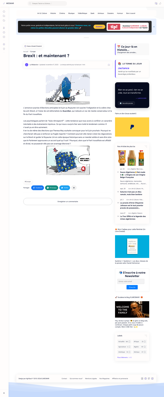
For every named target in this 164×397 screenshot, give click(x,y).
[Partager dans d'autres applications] (74, 198)
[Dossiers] (110, 13)
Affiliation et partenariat (120, 389)
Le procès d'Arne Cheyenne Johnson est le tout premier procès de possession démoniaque (131, 216)
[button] (156, 3)
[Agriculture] (124, 357)
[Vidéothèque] (82, 13)
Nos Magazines (104, 389)
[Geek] (92, 13)
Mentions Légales (91, 389)
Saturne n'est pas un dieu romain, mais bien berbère (131, 203)
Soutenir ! (99, 27)
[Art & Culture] (42, 13)
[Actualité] (124, 352)
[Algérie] (133, 179)
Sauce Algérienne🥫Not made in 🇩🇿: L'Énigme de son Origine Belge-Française (132, 185)
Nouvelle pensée (126, 113)
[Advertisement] (86, 44)
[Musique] (71, 13)
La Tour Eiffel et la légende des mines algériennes (133, 227)
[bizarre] (140, 223)
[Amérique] (124, 362)
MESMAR (10, 3)
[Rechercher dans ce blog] (47, 3)
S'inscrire (132, 297)
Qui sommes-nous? (76, 389)
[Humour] (120, 13)
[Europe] (28, 192)
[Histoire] (53, 13)
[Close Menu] (154, 27)
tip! (114, 26)
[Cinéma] (62, 13)
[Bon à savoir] (130, 13)
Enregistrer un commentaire (68, 212)
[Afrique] (140, 352)
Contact (64, 389)
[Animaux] (101, 13)
